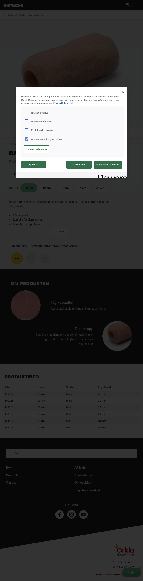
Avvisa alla (79, 164)
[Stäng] (123, 92)
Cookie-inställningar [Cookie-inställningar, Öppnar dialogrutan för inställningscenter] (36, 149)
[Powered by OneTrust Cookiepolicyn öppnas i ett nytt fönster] (111, 175)
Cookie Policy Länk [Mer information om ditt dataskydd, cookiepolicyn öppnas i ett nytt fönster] (63, 103)
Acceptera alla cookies (108, 164)
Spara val (34, 164)
